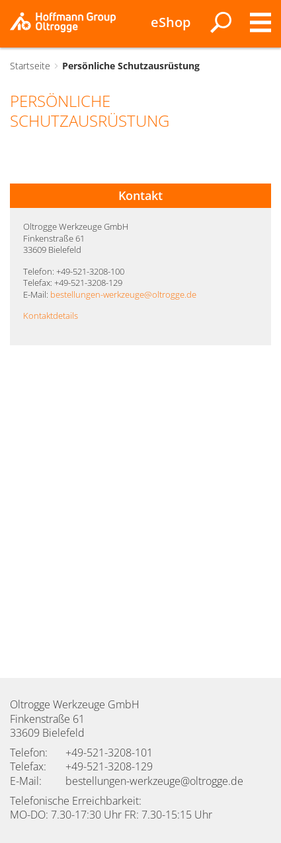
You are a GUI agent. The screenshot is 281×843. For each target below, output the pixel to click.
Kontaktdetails (50, 315)
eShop (170, 22)
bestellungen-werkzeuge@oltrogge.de (123, 294)
